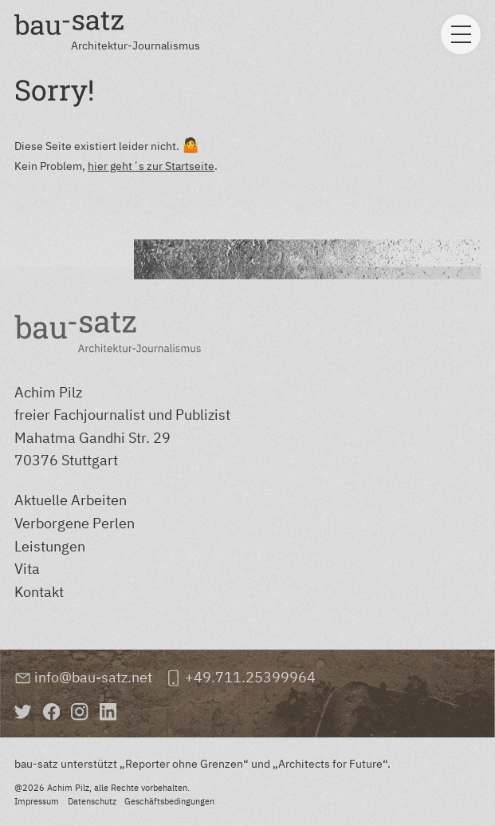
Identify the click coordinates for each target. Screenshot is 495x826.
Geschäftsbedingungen (169, 801)
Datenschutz (92, 801)
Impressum (36, 801)
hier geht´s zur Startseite (151, 165)
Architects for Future (330, 763)
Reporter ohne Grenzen (184, 763)
